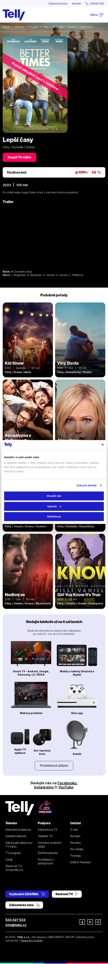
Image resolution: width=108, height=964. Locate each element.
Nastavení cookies (32, 940)
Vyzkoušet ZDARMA (27, 894)
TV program (13, 853)
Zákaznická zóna (53, 3)
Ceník (9, 860)
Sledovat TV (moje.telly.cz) (14, 868)
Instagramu (44, 787)
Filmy (46, 26)
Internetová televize (18, 830)
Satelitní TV (45, 836)
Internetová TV (47, 830)
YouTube (65, 787)
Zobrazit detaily (86, 485)
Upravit (54, 506)
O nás (74, 830)
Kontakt (73, 3)
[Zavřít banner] (102, 444)
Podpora (44, 823)
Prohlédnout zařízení (54, 766)
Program (33, 26)
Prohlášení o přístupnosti (46, 861)
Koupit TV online (19, 157)
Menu (97, 15)
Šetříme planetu (48, 853)
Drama (71, 26)
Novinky (75, 843)
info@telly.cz (15, 925)
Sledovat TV (66, 894)
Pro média (76, 849)
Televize (19, 26)
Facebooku (67, 783)
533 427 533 (15, 920)
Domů (6, 26)
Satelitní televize (15, 836)
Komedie (58, 26)
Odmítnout (54, 516)
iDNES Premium (80, 862)
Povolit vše (54, 495)
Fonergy (75, 856)
